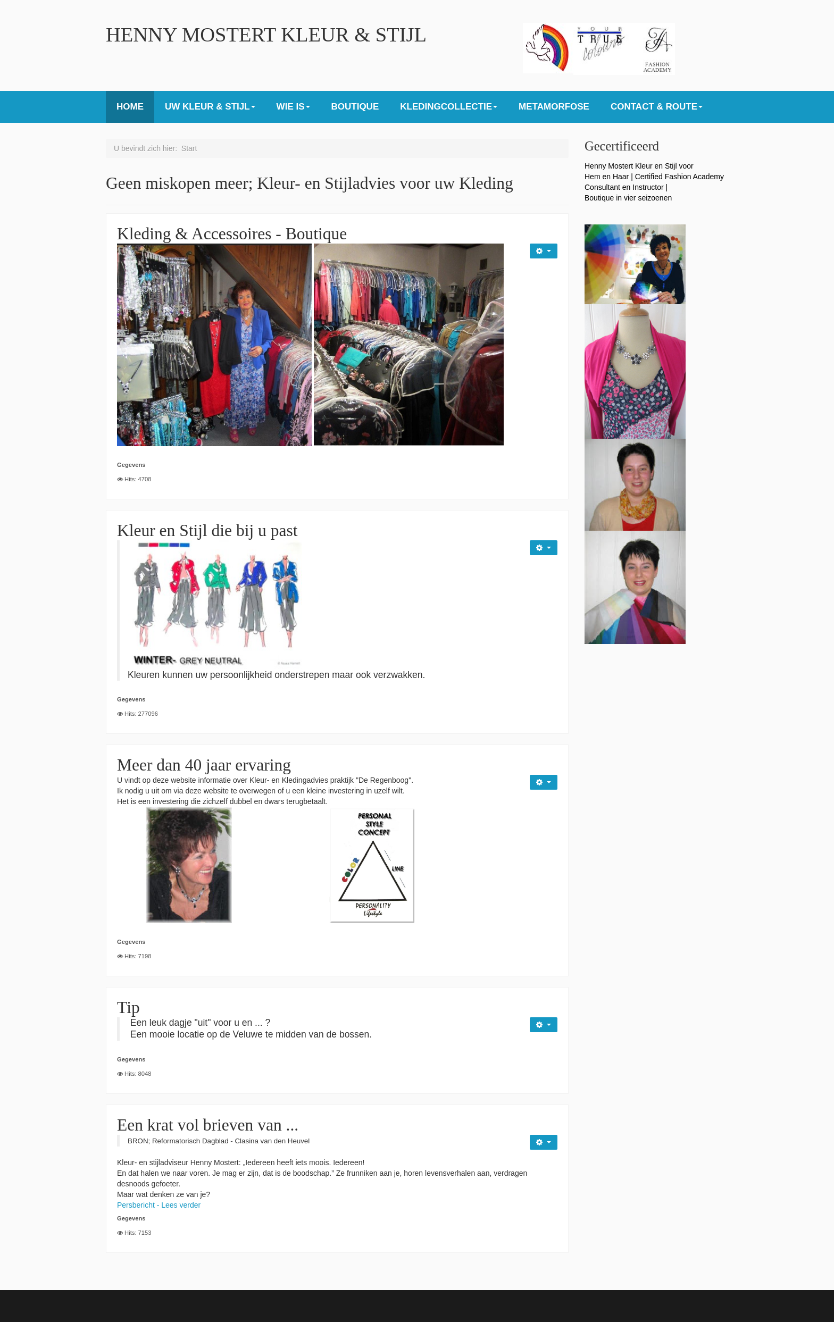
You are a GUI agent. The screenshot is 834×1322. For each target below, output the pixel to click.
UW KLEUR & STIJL (210, 107)
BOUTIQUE (355, 107)
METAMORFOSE (554, 107)
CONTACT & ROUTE (657, 107)
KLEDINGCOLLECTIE (448, 107)
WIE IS (293, 107)
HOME (130, 107)
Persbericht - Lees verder (159, 1205)
